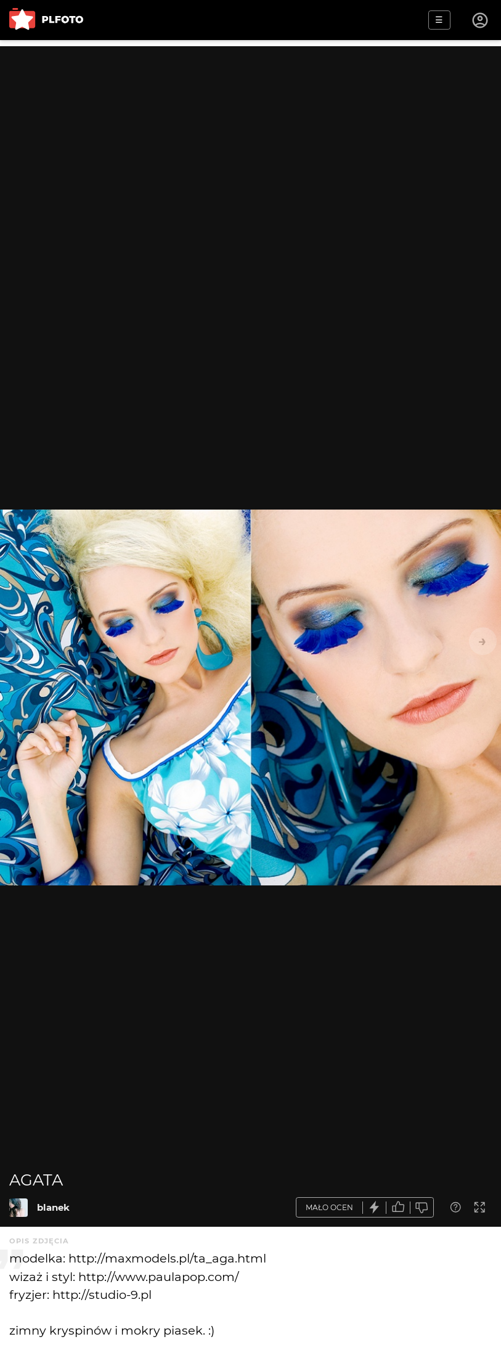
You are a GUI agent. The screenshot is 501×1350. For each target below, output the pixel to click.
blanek (53, 1207)
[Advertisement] (250, 132)
